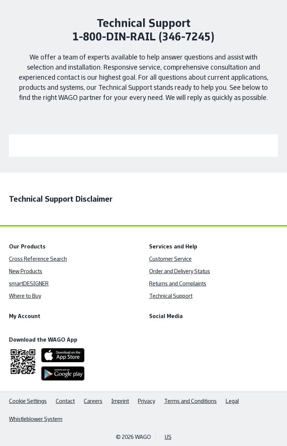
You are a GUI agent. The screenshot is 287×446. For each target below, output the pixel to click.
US (168, 437)
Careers (93, 401)
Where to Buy (25, 296)
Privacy (146, 401)
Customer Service (170, 259)
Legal (232, 401)
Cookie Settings (28, 401)
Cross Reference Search (38, 259)
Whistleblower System (35, 419)
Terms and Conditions (190, 401)
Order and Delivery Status (179, 271)
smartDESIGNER (29, 283)
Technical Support (170, 296)
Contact (65, 401)
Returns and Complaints (177, 283)
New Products (25, 271)
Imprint (120, 401)
